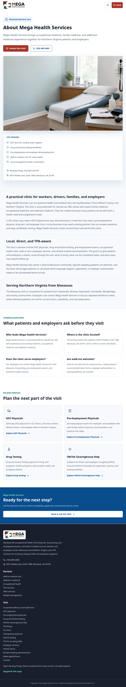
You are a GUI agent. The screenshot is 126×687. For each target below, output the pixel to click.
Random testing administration (17, 652)
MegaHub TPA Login (12, 671)
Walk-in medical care (12, 576)
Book (117, 5)
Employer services (11, 645)
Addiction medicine (11, 580)
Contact (6, 660)
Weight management (12, 595)
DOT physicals (9, 611)
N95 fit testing (9, 637)
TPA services (8, 587)
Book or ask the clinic (63, 514)
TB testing (7, 626)
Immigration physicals (13, 634)
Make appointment (11, 656)
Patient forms (9, 649)
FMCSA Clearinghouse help (15, 622)
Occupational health (12, 584)
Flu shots (7, 630)
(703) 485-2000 (41, 48)
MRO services (9, 591)
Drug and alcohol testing (14, 619)
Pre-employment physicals (14, 615)
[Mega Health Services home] (14, 5)
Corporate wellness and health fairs (18, 607)
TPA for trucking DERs (12, 641)
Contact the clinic (16, 48)
